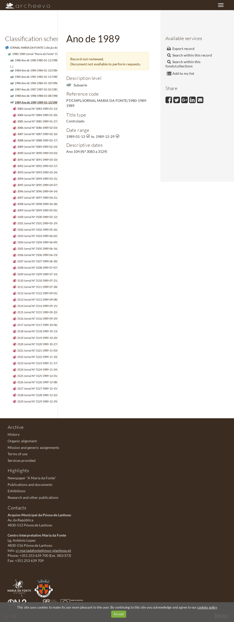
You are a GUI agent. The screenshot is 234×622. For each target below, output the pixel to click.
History (14, 434)
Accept (119, 614)
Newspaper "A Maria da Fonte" (32, 478)
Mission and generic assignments (33, 447)
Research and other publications (33, 497)
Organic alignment (22, 441)
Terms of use (17, 454)
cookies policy (207, 607)
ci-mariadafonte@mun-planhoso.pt (43, 550)
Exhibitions (16, 491)
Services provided (22, 460)
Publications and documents (30, 484)
